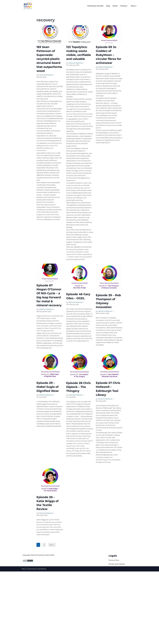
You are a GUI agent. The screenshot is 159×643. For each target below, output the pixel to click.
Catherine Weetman (46, 75)
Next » (52, 616)
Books (114, 6)
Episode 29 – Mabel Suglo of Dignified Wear (48, 440)
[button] (127, 5)
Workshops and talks (93, 6)
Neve (24, 640)
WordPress (41, 640)
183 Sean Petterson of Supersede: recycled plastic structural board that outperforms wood (49, 59)
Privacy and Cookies (117, 636)
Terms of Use (114, 632)
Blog (107, 6)
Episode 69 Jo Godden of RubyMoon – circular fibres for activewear (108, 55)
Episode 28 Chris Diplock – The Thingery (78, 440)
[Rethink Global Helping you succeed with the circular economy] (28, 6)
